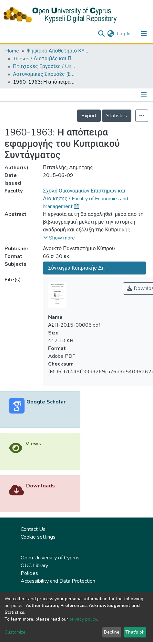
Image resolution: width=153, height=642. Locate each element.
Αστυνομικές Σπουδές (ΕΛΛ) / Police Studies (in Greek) (45, 74)
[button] (111, 34)
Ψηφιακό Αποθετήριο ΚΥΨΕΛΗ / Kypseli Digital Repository (59, 50)
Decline (111, 632)
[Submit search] (101, 34)
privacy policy (83, 619)
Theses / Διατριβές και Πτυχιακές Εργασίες (45, 58)
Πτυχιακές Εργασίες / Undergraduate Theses (45, 66)
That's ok (134, 632)
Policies (29, 573)
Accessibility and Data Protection (58, 581)
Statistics (116, 115)
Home (12, 50)
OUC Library (34, 565)
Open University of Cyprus (50, 557)
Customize (15, 632)
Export (89, 115)
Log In (124, 33)
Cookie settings (38, 537)
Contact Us (33, 529)
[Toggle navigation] (144, 33)
